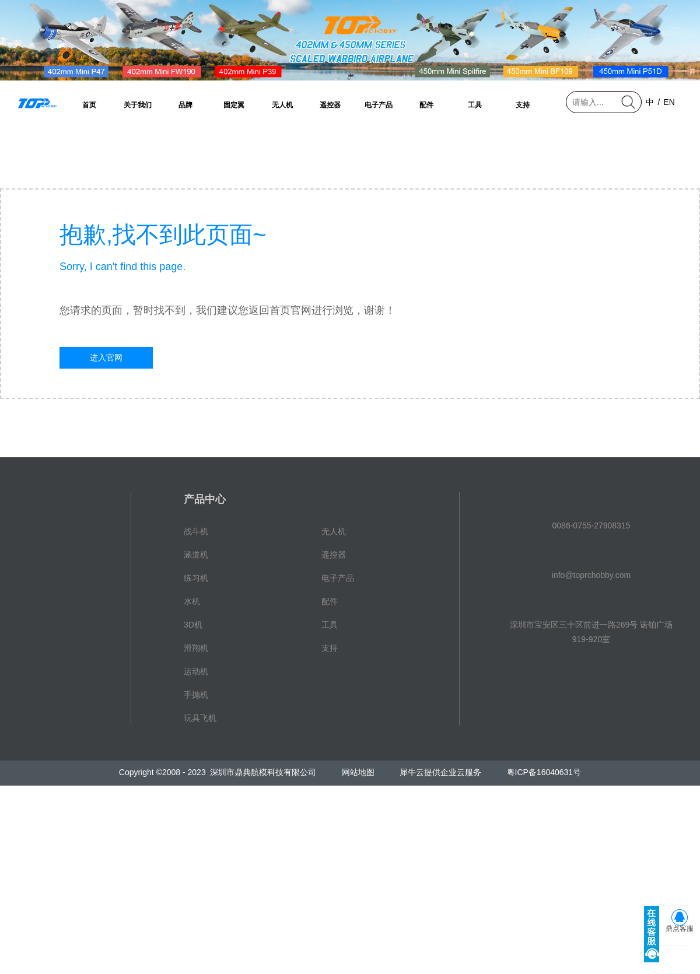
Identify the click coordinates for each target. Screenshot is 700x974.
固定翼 (233, 105)
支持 (523, 105)
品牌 (185, 105)
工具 (475, 105)
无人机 (282, 105)
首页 (89, 105)
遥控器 (330, 105)
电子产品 (379, 105)
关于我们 (138, 105)
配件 (426, 105)
